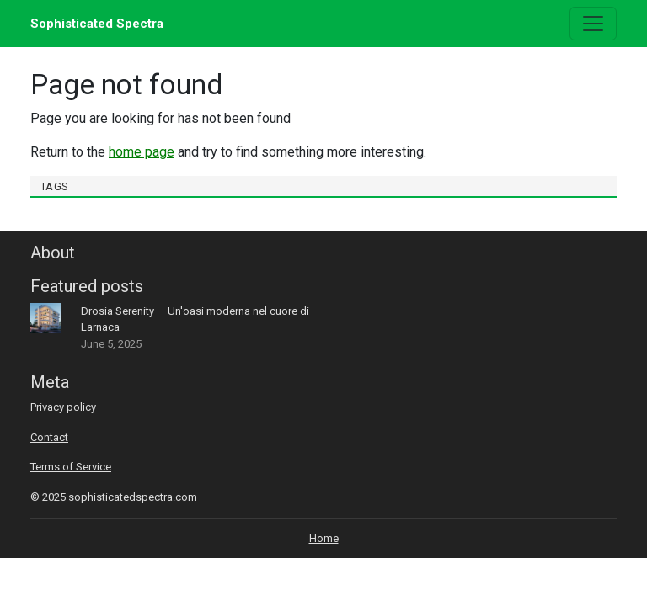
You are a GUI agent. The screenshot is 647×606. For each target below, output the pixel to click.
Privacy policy (63, 407)
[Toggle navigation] (593, 23)
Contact (49, 437)
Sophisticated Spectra (96, 23)
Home (324, 538)
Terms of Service (70, 466)
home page (141, 152)
